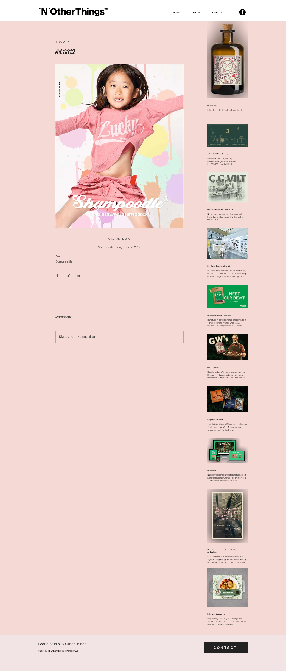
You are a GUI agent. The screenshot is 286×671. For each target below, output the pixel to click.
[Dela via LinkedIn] (78, 275)
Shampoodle (63, 261)
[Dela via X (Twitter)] (68, 275)
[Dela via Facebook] (57, 275)
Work (58, 256)
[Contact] (226, 647)
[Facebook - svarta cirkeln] (242, 12)
